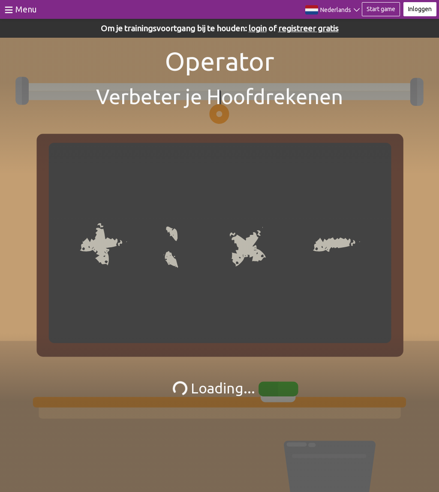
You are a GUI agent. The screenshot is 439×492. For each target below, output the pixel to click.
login (258, 28)
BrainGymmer (219, 8)
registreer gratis (308, 28)
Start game (381, 9)
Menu (26, 9)
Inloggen (420, 9)
